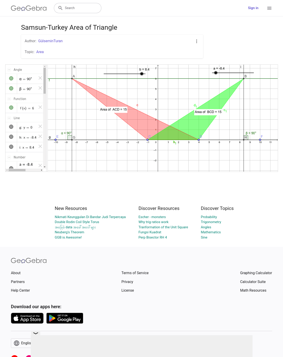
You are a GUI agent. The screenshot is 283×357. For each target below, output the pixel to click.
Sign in (253, 8)
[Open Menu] (269, 8)
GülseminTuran (50, 41)
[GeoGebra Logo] (29, 8)
